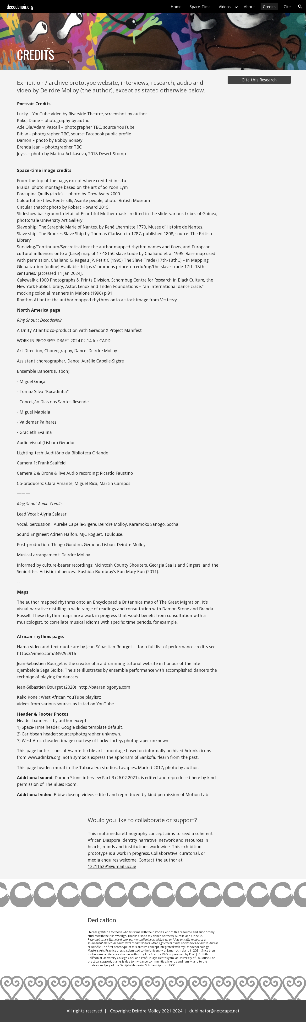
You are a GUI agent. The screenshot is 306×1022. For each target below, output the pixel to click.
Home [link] (176, 6)
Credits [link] (269, 6)
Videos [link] (225, 6)
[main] (82, 41)
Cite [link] (287, 6)
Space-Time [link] (200, 6)
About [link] (249, 6)
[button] (300, 6)
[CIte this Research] (259, 80)
